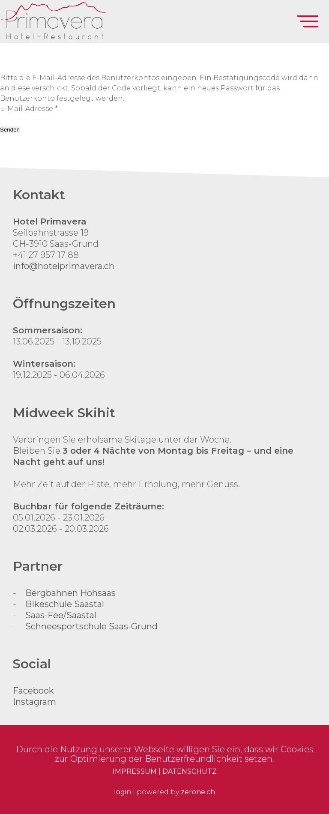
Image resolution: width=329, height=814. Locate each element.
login (122, 792)
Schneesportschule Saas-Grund (91, 626)
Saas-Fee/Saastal (60, 615)
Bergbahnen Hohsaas (70, 593)
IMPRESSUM (135, 771)
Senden (10, 129)
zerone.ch (198, 792)
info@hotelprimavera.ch (63, 266)
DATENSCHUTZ (189, 771)
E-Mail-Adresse (29, 109)
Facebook (33, 690)
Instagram (34, 702)
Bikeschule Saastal (64, 604)
